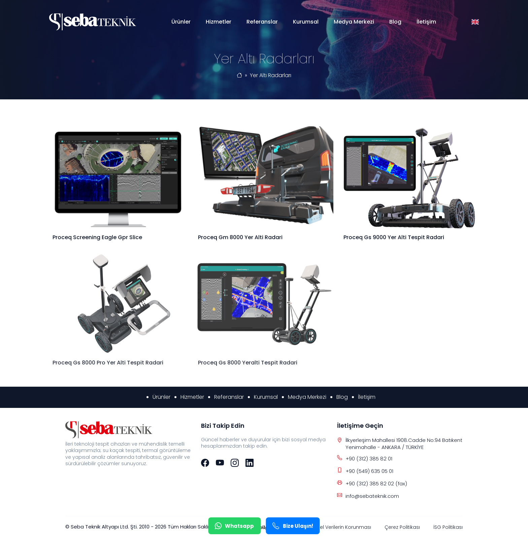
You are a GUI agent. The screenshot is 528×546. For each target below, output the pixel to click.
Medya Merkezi (354, 22)
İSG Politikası (448, 527)
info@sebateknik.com (372, 496)
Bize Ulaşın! (293, 526)
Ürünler (181, 22)
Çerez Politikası (402, 527)
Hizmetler (218, 22)
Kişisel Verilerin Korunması (340, 527)
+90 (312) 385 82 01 (368, 458)
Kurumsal (306, 22)
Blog (395, 22)
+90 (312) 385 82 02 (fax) (376, 483)
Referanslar (262, 22)
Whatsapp (234, 526)
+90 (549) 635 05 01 (369, 471)
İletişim (426, 22)
